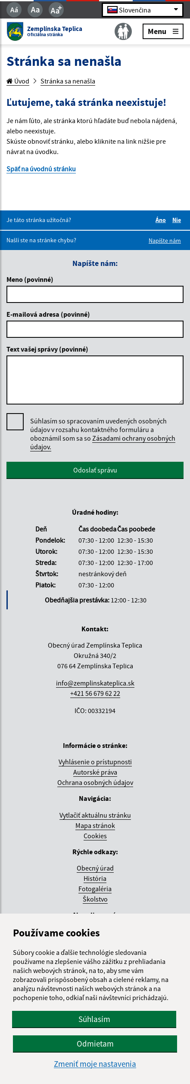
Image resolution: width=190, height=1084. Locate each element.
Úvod (17, 81)
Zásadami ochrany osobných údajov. (102, 442)
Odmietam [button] (95, 1043)
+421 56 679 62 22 (95, 693)
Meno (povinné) (29, 279)
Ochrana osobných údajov (95, 782)
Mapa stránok (95, 825)
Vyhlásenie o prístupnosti (95, 761)
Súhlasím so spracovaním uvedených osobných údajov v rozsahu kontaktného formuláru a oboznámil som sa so (102, 434)
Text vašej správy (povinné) (47, 349)
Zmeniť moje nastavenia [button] (95, 1064)
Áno (162, 220)
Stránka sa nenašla (67, 81)
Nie (178, 220)
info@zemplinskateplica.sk (95, 683)
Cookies (95, 835)
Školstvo (95, 899)
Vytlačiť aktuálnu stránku (95, 815)
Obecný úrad (95, 868)
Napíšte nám (165, 240)
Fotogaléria (95, 888)
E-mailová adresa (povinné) (48, 314)
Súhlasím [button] (94, 1019)
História (95, 878)
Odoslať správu (95, 470)
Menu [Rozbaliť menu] (163, 31)
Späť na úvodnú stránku (41, 168)
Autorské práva (95, 772)
